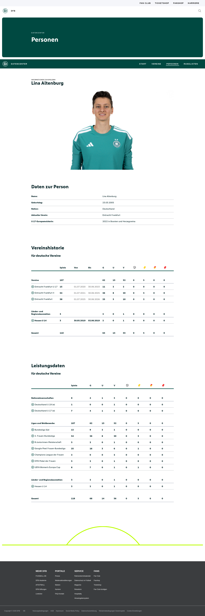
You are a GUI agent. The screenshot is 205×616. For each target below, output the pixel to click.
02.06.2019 (94, 321)
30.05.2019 (80, 321)
